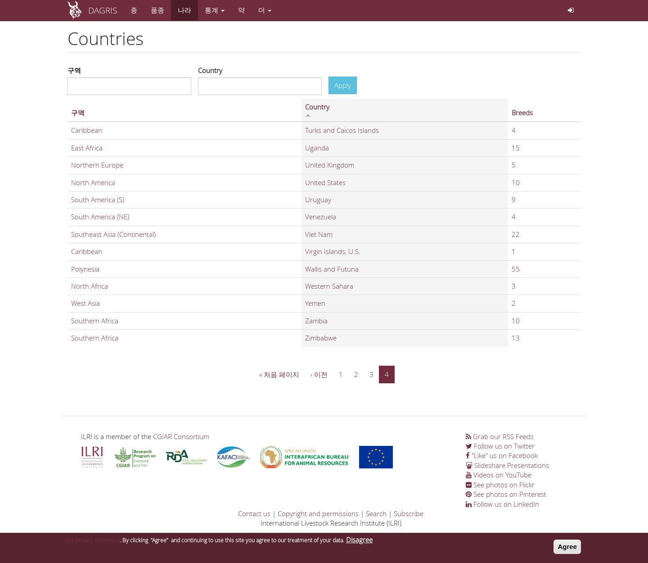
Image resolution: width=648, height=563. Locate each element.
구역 (74, 70)
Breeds (522, 112)
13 (516, 337)
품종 (157, 9)
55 (516, 268)
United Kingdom (329, 164)
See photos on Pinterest (506, 494)
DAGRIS (102, 10)
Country (210, 70)
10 (516, 182)
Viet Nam (319, 234)
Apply (342, 85)
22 (516, 234)
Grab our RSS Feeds (500, 436)
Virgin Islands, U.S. (332, 251)
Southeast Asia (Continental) (113, 234)
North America (93, 182)
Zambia (316, 320)
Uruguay (318, 199)
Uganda (317, 147)
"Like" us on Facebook (502, 455)
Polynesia (85, 268)
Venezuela (320, 216)
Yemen (315, 303)
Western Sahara (329, 286)
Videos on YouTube (498, 474)
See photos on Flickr (500, 484)
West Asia (85, 303)
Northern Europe (97, 164)
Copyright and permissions (318, 513)
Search (376, 513)
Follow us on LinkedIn (502, 504)
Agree (567, 548)
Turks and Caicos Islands (342, 130)
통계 (215, 9)
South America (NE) (100, 216)
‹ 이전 (319, 374)
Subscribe (408, 513)
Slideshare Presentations (507, 465)
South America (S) (97, 199)
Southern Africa (94, 320)
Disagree (359, 540)
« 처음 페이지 (279, 374)
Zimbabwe (321, 337)
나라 (184, 9)
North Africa (89, 286)
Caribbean (86, 130)
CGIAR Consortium (181, 436)
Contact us (254, 513)
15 (516, 147)
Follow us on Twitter (500, 445)
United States (325, 182)
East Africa (87, 147)
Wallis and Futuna (332, 268)
